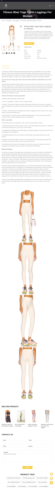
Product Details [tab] (6, 65)
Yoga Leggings (16, 20)
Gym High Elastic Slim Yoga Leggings (20, 425)
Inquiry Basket (28, 47)
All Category (8, 20)
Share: (3, 53)
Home (3, 20)
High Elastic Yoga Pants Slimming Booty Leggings (7, 425)
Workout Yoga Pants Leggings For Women (32, 425)
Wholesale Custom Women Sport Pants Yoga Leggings (47, 426)
